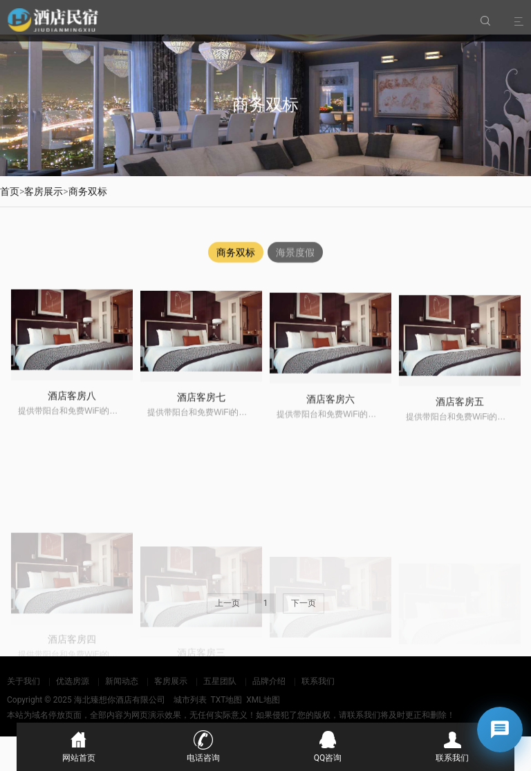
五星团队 (219, 681)
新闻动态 (121, 681)
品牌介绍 (269, 681)
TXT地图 (226, 700)
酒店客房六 (330, 413)
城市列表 (190, 700)
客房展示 (43, 191)
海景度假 (295, 252)
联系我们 (318, 681)
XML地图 (262, 700)
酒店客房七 (201, 408)
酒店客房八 (72, 404)
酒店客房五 (460, 419)
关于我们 (23, 681)
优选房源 (72, 681)
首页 (9, 191)
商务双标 (87, 191)
